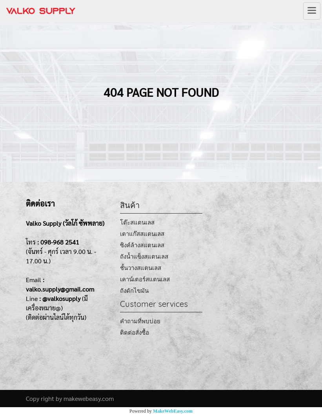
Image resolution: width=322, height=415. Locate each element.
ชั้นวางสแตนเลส (140, 268)
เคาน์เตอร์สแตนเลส (145, 279)
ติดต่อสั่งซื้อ (134, 332)
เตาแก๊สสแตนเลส (142, 233)
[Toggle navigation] (311, 11)
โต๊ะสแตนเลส (137, 222)
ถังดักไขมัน (134, 290)
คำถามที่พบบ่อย (140, 321)
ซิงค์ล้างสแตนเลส (142, 245)
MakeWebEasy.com (173, 411)
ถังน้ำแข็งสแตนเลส (144, 256)
